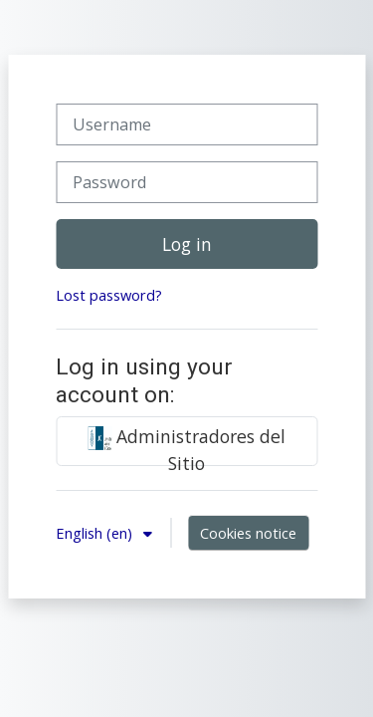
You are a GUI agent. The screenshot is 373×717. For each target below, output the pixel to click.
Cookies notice (248, 533)
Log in (187, 244)
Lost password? (109, 295)
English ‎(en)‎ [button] (96, 533)
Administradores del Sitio (186, 445)
